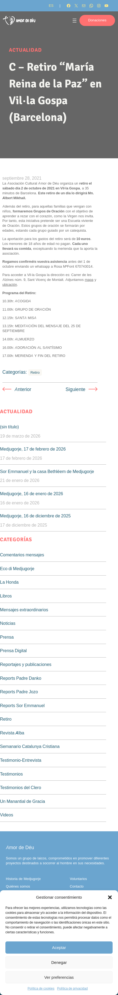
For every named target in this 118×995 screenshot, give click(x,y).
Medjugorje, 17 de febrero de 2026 (33, 449)
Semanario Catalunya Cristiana (30, 746)
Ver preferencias (59, 977)
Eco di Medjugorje (17, 568)
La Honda (9, 582)
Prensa (7, 637)
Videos (6, 814)
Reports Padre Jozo (19, 691)
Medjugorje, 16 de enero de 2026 (31, 493)
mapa (89, 280)
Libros (6, 596)
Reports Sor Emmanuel (22, 705)
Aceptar (59, 947)
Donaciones (97, 20)
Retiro (35, 372)
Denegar (59, 962)
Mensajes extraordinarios (24, 609)
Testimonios (11, 774)
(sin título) (9, 426)
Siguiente (75, 389)
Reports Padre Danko (20, 678)
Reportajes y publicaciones (25, 664)
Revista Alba (12, 732)
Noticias (7, 623)
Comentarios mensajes (22, 554)
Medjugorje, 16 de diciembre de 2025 (35, 515)
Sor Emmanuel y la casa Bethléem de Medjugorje (47, 471)
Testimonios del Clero (20, 787)
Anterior (23, 389)
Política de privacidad (72, 988)
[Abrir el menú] (74, 20)
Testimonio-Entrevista (20, 760)
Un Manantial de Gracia (22, 801)
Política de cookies (41, 988)
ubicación (9, 285)
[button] (110, 897)
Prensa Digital (13, 650)
